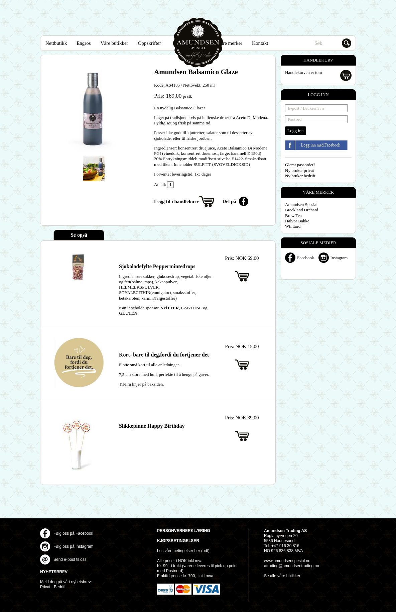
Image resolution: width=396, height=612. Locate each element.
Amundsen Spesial (198, 43)
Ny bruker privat (299, 170)
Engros (84, 43)
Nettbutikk (56, 43)
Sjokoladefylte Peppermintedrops (157, 266)
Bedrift (59, 587)
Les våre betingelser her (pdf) (183, 550)
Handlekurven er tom (303, 72)
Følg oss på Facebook (73, 533)
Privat (45, 587)
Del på (229, 201)
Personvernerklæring (183, 530)
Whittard (292, 226)
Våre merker (229, 43)
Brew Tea (293, 215)
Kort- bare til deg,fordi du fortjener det (164, 355)
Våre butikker (114, 43)
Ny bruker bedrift (300, 175)
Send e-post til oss (70, 559)
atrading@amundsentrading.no (291, 566)
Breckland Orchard (301, 209)
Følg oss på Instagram (73, 546)
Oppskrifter (149, 43)
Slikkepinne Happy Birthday (152, 426)
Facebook (305, 257)
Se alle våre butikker (282, 576)
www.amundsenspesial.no (287, 560)
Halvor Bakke (297, 220)
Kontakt (260, 43)
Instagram (339, 257)
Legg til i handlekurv (176, 201)
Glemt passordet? (300, 164)
